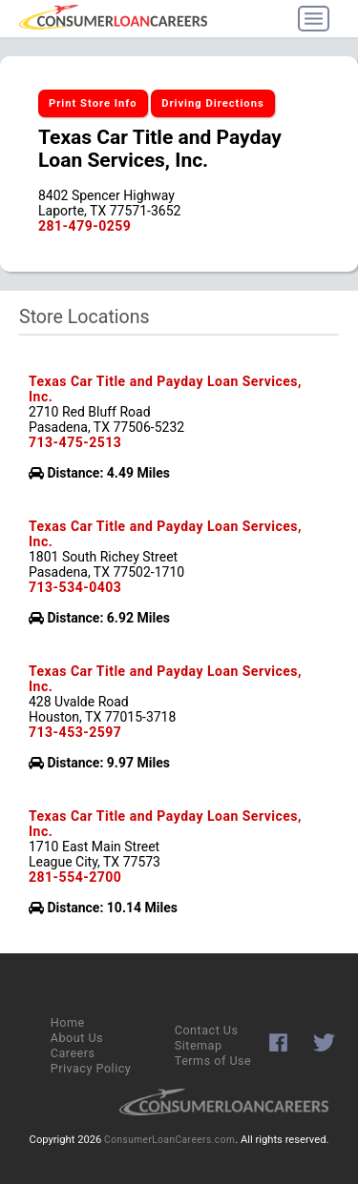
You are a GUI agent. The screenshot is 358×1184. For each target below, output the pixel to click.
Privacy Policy (91, 1068)
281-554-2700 (75, 877)
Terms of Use (213, 1060)
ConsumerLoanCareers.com (169, 1139)
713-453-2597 (75, 732)
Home (68, 1022)
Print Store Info (93, 103)
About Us (77, 1038)
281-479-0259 (84, 226)
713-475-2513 (75, 442)
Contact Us (207, 1030)
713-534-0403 (75, 587)
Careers (73, 1053)
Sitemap (198, 1045)
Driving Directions (212, 103)
